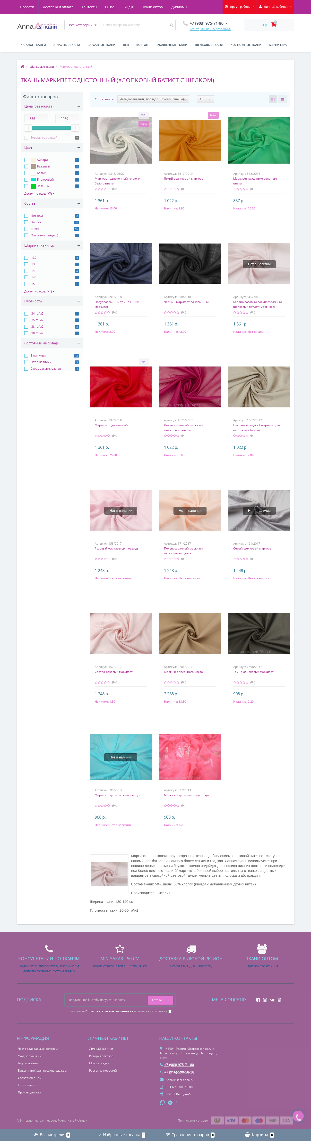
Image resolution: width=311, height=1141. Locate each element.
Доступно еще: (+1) (39, 291)
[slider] (28, 128)
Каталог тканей (33, 45)
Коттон (142, 45)
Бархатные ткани (101, 45)
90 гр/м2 (37, 333)
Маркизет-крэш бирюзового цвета (119, 795)
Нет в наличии (41, 362)
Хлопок (36, 222)
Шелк (35, 229)
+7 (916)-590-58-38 (177, 1072)
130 (33, 258)
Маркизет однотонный (111, 425)
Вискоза (37, 216)
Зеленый (40, 186)
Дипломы (160, 7)
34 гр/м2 (37, 313)
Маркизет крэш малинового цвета (189, 795)
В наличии (38, 355)
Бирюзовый (42, 179)
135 (33, 264)
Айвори (39, 160)
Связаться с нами (30, 1078)
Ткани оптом (133, 7)
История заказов (101, 1056)
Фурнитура (278, 45)
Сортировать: (104, 99)
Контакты (67, 7)
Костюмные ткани (246, 45)
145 (33, 277)
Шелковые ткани (209, 45)
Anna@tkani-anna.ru (176, 1080)
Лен (126, 45)
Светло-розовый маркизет (114, 672)
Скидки (108, 7)
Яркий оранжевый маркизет (184, 178)
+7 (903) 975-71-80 (177, 1064)
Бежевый (40, 166)
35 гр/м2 (37, 320)
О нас (88, 7)
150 (33, 284)
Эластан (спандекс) (44, 235)
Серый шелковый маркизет (253, 548)
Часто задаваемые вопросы (38, 1049)
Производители (29, 1092)
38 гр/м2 (37, 327)
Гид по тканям (28, 1063)
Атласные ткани (66, 45)
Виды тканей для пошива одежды (42, 1070)
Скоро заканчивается (46, 368)
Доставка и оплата (35, 7)
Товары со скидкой (44, 137)
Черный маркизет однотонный (186, 302)
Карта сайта (26, 1085)
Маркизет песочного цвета (183, 672)
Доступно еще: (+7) (39, 194)
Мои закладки (99, 1063)
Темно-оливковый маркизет (253, 672)
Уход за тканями (30, 1056)
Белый (38, 173)
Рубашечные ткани (172, 45)
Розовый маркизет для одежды (117, 548)
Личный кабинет (101, 1049)
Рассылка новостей (103, 1070)
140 (33, 271)
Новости (184, 7)
